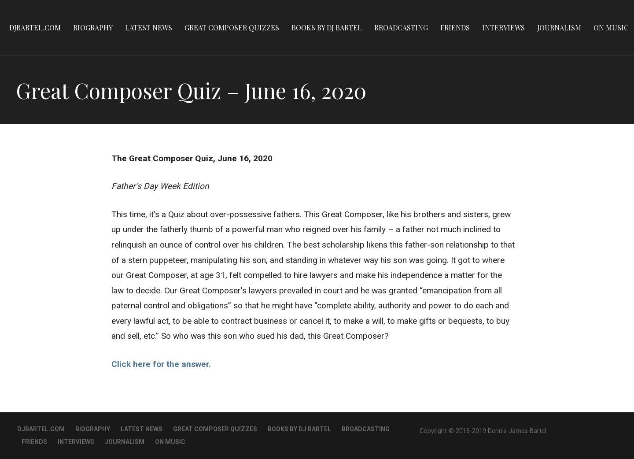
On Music (611, 27)
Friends (455, 27)
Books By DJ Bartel (326, 27)
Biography (93, 27)
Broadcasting (401, 27)
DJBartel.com (35, 27)
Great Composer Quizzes (231, 27)
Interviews (503, 27)
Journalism (559, 27)
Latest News (148, 27)
